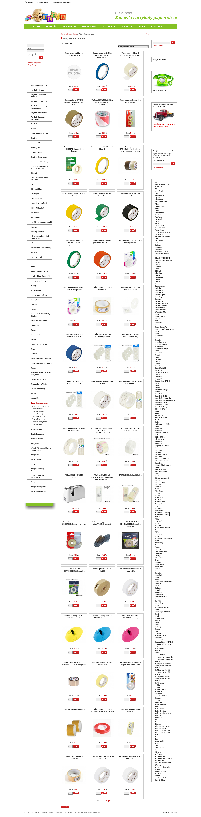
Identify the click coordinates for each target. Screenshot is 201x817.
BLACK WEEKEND (162, 258)
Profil (157, 616)
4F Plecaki (159, 187)
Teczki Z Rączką (37, 439)
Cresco (157, 282)
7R (156, 189)
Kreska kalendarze (162, 459)
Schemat (158, 633)
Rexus (157, 623)
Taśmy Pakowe (37, 424)
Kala (157, 422)
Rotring (158, 627)
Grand (157, 366)
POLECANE (164, 135)
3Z (156, 182)
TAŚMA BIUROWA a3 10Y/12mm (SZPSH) (74, 382)
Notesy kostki (36, 290)
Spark (157, 653)
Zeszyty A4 (35, 455)
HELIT (157, 383)
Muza (157, 536)
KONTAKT (156, 26)
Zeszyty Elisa (160, 780)
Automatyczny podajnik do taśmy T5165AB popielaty (102, 523)
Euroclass (158, 323)
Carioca (158, 267)
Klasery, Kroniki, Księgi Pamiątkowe (40, 237)
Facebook (28, 2)
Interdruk (158, 394)
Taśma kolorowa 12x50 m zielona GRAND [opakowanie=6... (74, 243)
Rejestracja (32, 65)
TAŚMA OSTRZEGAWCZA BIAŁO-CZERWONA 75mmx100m (102, 102)
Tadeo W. (158, 715)
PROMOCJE (69, 26)
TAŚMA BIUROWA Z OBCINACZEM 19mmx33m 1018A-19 (130, 524)
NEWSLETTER (164, 143)
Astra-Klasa (159, 230)
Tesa (156, 720)
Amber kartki (160, 206)
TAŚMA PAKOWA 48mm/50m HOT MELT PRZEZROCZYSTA (102, 430)
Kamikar (158, 431)
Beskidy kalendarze (162, 254)
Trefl (157, 743)
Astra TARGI (160, 228)
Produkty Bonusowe (162, 612)
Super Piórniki (160, 705)
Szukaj (51, 812)
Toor (156, 739)
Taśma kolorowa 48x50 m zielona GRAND (102, 195)
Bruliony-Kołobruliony (39, 162)
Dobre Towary (160, 308)
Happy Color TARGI (162, 381)
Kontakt (97, 812)
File (156, 338)
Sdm (156, 646)
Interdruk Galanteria (163, 398)
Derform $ (159, 301)
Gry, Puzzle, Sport (37, 198)
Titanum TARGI (161, 728)
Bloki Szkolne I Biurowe (40, 133)
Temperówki (35, 444)
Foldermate (159, 346)
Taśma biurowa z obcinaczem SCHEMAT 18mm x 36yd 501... (74, 523)
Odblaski (158, 554)
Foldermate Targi (161, 349)
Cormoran (159, 277)
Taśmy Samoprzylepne (39, 403)
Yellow (157, 769)
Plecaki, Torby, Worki (39, 384)
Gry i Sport (35, 194)
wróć (65, 807)
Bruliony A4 (35, 143)
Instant (157, 392)
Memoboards (160, 502)
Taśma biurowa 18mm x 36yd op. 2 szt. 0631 (130, 101)
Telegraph (158, 717)
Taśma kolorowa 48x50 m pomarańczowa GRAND (102, 242)
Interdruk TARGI (161, 403)
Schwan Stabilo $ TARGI (164, 642)
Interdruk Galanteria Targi (165, 400)
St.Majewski (159, 683)
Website (174, 812)
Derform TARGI (161, 305)
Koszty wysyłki (87, 812)
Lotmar (158, 484)
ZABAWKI (31, 72)
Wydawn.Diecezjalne (162, 767)
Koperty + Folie (36, 257)
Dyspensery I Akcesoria (40, 406)
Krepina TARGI (161, 454)
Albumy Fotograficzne (39, 85)
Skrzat (157, 651)
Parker (157, 569)
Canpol (157, 264)
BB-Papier (159, 241)
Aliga (157, 204)
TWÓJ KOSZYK (164, 52)
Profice (157, 614)
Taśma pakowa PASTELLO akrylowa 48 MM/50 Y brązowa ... (74, 665)
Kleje (33, 243)
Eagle (157, 314)
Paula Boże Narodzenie (163, 582)
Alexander (159, 200)
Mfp (156, 506)
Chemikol (158, 273)
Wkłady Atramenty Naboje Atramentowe (41, 449)
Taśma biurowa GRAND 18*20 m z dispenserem (130, 242)
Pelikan (158, 588)
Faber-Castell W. (161, 327)
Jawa (157, 413)
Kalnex (157, 426)
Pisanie (33, 368)
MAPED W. (159, 497)
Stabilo (157, 685)
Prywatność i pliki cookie (63, 812)
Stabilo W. (159, 692)
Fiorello (158, 340)
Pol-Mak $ (159, 603)
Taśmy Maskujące (38, 416)
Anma (157, 211)
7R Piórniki (159, 191)
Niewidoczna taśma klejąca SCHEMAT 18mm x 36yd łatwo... (74, 149)
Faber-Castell (160, 325)
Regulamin (77, 812)
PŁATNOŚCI (108, 26)
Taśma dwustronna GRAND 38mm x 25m (130, 570)
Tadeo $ (158, 707)
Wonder (158, 765)
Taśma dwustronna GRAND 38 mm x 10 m (102, 757)
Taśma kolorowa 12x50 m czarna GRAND (74, 54)
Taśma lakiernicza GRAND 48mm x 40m (102, 664)
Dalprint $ (159, 290)
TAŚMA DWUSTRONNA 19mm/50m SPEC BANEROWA (102, 710)
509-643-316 (42, 2)
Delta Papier (159, 297)
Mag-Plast (159, 491)
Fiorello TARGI (161, 342)
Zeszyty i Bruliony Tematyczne (37, 470)
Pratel (157, 610)
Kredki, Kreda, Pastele (39, 271)
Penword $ (159, 595)
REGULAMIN (89, 26)
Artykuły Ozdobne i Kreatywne (38, 118)
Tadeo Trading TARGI (163, 713)
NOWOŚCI (51, 26)
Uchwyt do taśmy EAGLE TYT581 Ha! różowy (130, 617)
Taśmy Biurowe (37, 409)
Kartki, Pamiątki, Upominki (41, 222)
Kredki (33, 267)
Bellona (158, 245)
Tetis (156, 722)
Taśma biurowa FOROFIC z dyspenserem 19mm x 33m (130, 664)
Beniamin (158, 247)
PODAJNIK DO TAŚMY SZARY (74, 476)
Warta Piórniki (160, 756)
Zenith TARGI (160, 778)
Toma (157, 737)
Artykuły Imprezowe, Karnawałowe (39, 107)
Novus (157, 547)
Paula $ (157, 579)
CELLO (158, 271)
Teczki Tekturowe (37, 434)
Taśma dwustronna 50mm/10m (73, 709)
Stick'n (157, 700)
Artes (157, 221)
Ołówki (33, 309)
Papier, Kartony (37, 335)
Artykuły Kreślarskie (39, 113)
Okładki (34, 305)
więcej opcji (158, 45)
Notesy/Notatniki (37, 300)
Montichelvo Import (162, 528)
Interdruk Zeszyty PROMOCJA (161, 408)
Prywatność (158, 167)
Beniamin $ (159, 249)
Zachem (158, 774)
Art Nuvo (158, 217)
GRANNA (159, 370)
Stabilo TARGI (160, 689)
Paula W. (158, 584)
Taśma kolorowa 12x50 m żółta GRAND (102, 148)
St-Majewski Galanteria (164, 657)
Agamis (158, 198)
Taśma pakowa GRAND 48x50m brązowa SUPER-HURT (74, 102)
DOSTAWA (126, 26)
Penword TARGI (161, 597)
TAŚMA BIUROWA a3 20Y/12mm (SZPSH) (130, 335)
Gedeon (158, 359)
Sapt (156, 631)
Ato (156, 239)
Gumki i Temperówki (39, 203)
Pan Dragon (159, 564)
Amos (157, 208)
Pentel (157, 590)
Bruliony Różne (36, 152)
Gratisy (158, 374)
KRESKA (158, 456)
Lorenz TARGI (160, 482)
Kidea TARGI (160, 437)
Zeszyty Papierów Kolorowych (37, 476)
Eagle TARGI (160, 316)
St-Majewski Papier (162, 676)
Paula (157, 577)
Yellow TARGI (160, 771)
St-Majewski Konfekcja (163, 664)
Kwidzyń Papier (161, 472)
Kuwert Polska (160, 469)
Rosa (157, 625)
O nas (37, 812)
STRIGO (158, 702)
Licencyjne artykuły (162, 478)
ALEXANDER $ (161, 202)
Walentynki (159, 754)
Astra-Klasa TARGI (162, 232)
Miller (157, 519)
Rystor (157, 629)
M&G (157, 489)
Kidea (157, 435)
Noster (157, 545)
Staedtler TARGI (161, 696)
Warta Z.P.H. (160, 761)
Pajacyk (158, 562)
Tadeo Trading (160, 711)
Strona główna (66, 34)
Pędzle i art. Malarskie (39, 344)
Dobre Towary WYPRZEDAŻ (160, 311)
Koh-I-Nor (159, 441)
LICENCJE (32, 498)
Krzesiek (158, 463)
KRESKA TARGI (161, 461)
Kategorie (44, 812)
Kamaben (158, 428)
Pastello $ (158, 575)
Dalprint (158, 288)
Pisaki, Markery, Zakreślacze (41, 363)
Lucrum (158, 487)
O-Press (158, 549)
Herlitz (157, 385)
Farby (33, 184)
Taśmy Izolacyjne (38, 414)
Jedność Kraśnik (161, 418)
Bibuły (33, 129)
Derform (158, 299)
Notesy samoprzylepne (39, 295)
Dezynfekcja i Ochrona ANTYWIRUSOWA (39, 167)
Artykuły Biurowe (37, 90)
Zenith (157, 776)
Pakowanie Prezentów (39, 321)
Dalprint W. (159, 293)
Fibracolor (159, 336)
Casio (157, 269)
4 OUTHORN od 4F (162, 185)
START (36, 26)
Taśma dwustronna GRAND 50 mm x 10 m (130, 757)
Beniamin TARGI (161, 252)
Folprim (158, 355)
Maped (157, 493)
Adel (156, 193)
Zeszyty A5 (35, 464)
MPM (157, 532)
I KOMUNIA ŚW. (37, 208)
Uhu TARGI (159, 748)
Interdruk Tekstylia (162, 405)
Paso (156, 571)
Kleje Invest (159, 439)
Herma (157, 387)
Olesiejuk (158, 556)
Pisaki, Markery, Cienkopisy (41, 359)
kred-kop (158, 450)
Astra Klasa (159, 226)
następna (108, 801)
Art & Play (159, 215)
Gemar (157, 362)
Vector (157, 750)
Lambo (157, 476)
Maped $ (158, 495)
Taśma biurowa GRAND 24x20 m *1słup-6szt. (130, 382)
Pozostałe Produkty (38, 389)
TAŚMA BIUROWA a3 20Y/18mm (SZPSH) (102, 335)
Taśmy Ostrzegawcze (39, 422)
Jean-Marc (159, 415)
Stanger (158, 698)
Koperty (34, 252)
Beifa (157, 243)
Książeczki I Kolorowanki (40, 276)
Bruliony (34, 138)
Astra (157, 223)
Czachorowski (160, 286)
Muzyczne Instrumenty (163, 538)
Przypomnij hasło (34, 63)
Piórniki (34, 354)
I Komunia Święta (161, 390)
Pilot (156, 599)
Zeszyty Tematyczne (38, 487)
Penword (158, 592)
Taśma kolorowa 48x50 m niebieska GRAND (74, 335)
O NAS (141, 26)
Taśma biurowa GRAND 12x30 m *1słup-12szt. (73, 429)
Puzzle (33, 393)
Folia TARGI (160, 353)
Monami (158, 525)
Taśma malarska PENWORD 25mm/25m (130, 710)
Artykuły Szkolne (37, 124)
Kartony (34, 227)
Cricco (157, 284)
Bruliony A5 (35, 148)
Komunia (158, 444)
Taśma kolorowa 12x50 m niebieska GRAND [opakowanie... (102, 55)
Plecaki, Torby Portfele (39, 379)
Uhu (156, 746)
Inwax (157, 411)
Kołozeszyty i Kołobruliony (41, 248)
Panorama (159, 566)
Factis (157, 331)
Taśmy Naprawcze (38, 419)
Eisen (157, 321)
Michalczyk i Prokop (162, 513)
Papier (33, 330)
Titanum (158, 724)
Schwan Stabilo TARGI (163, 644)
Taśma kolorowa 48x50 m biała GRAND (102, 382)
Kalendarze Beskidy (162, 424)
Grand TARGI (160, 368)
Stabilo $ (158, 687)
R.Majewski (159, 618)
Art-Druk (158, 219)
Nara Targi (159, 543)
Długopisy (34, 173)
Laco (157, 474)
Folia (157, 351)
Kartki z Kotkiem (161, 433)
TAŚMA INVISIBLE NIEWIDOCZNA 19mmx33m (74, 570)
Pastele (33, 340)
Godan (157, 364)
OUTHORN (159, 558)
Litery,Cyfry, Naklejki (39, 281)
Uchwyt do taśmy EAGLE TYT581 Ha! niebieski (102, 617)
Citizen (157, 275)
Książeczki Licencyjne (163, 465)
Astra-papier (159, 234)
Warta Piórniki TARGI (163, 758)
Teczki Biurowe (36, 429)
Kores (157, 448)
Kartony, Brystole (37, 232)
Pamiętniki (35, 325)
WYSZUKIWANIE (164, 35)
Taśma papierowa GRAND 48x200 (102, 570)
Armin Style (159, 213)
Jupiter (157, 420)
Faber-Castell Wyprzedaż (164, 329)
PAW (157, 586)
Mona (157, 523)
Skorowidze (35, 398)
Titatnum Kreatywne (162, 730)
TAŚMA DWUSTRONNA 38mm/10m (102, 288)
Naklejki (34, 286)
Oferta (75, 34)
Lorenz (157, 480)
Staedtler (158, 694)
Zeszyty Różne (36, 482)
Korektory (35, 262)
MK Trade (159, 521)
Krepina (158, 452)
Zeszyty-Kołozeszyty (38, 491)
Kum (157, 467)
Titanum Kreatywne (162, 726)
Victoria (158, 752)
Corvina (158, 280)
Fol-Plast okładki (161, 344)
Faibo (157, 333)
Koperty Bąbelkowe (162, 446)
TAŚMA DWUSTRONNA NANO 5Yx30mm (130, 429)
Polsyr (157, 605)
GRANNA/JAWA (161, 372)
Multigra (158, 534)
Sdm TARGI (159, 648)
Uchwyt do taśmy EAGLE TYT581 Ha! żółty (74, 617)
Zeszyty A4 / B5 (36, 459)
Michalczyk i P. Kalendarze (160, 509)
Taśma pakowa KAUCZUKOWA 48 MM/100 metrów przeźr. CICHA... (130, 149)
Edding (157, 318)
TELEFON (164, 66)
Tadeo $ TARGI (161, 709)
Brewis (157, 262)
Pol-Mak (158, 601)
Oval (157, 560)
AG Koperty (159, 195)
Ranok (157, 620)
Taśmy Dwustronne (39, 411)
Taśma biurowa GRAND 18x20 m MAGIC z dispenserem (73, 288)
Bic (156, 256)
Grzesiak (158, 377)
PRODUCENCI (164, 174)
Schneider (158, 638)
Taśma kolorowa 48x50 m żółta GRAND (73, 195)
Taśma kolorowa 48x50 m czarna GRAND (130, 195)
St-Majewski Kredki (162, 670)
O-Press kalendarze (162, 551)
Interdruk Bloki (161, 396)
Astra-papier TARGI (162, 236)
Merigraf (158, 504)
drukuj (145, 34)
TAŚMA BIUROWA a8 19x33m (130, 475)
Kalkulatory (35, 217)
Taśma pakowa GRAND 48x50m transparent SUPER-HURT (130, 55)
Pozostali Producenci (162, 607)
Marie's (158, 500)
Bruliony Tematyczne (39, 157)
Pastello (158, 573)
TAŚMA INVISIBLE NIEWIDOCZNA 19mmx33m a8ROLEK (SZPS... (102, 477)
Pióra (33, 349)
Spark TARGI (160, 655)
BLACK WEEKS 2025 (163, 260)
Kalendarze (35, 213)
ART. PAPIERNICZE (36, 79)
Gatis (157, 357)
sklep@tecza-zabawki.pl (61, 2)
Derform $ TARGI (162, 303)
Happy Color (160, 379)
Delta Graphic (160, 295)
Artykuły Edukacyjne (39, 101)
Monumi (158, 530)
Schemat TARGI (161, 636)
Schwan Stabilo (160, 640)
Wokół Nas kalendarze (163, 763)
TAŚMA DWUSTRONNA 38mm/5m (74, 757)
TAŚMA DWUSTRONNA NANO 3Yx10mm (130, 288)
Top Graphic (159, 741)
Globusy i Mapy (37, 189)
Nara (157, 541)
